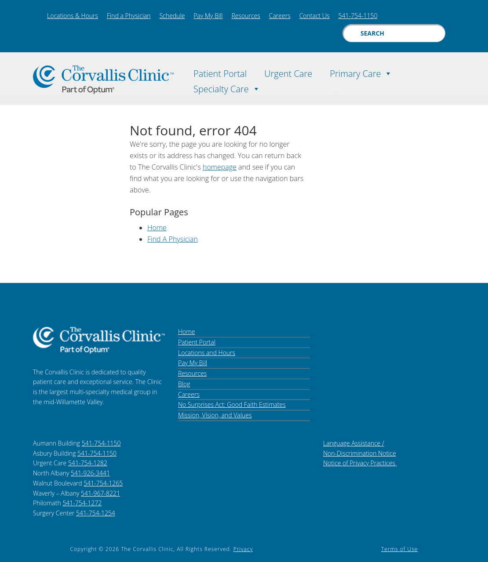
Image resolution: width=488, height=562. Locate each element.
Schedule (172, 15)
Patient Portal (220, 72)
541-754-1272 (82, 503)
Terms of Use (399, 549)
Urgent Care (288, 72)
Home (157, 227)
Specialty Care (226, 86)
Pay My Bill (207, 15)
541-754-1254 (95, 513)
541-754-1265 (103, 483)
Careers (280, 15)
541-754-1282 (87, 463)
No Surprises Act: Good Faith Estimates (232, 404)
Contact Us (314, 15)
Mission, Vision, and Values (214, 415)
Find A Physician (172, 239)
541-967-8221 (100, 493)
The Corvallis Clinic (103, 79)
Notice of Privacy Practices (360, 463)
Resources (245, 15)
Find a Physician (129, 15)
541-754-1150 (358, 15)
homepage (220, 167)
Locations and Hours (206, 352)
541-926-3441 (90, 473)
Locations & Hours (72, 15)
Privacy (243, 549)
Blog (184, 384)
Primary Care (361, 71)
